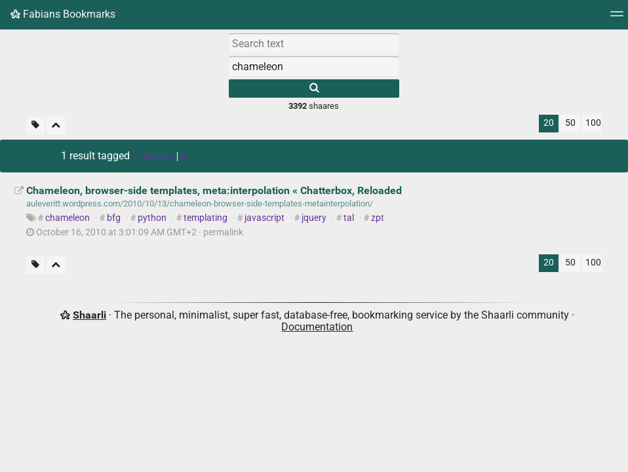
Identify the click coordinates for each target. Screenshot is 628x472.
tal (348, 218)
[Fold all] (56, 125)
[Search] (314, 88)
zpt (377, 218)
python (152, 218)
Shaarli (89, 315)
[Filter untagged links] (35, 125)
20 (548, 122)
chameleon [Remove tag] (160, 156)
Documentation (317, 327)
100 (593, 122)
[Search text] (314, 43)
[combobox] (314, 66)
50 (570, 122)
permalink (134, 232)
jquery (314, 218)
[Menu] (617, 18)
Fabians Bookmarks (62, 14)
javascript (265, 218)
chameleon (67, 218)
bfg (114, 218)
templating (205, 218)
